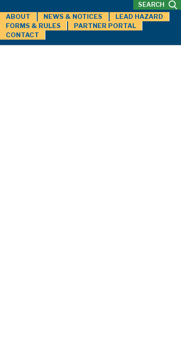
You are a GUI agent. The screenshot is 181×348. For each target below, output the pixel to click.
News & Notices (72, 16)
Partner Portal (105, 25)
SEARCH (157, 4)
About (18, 16)
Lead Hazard (139, 16)
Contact (22, 35)
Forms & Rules (33, 25)
